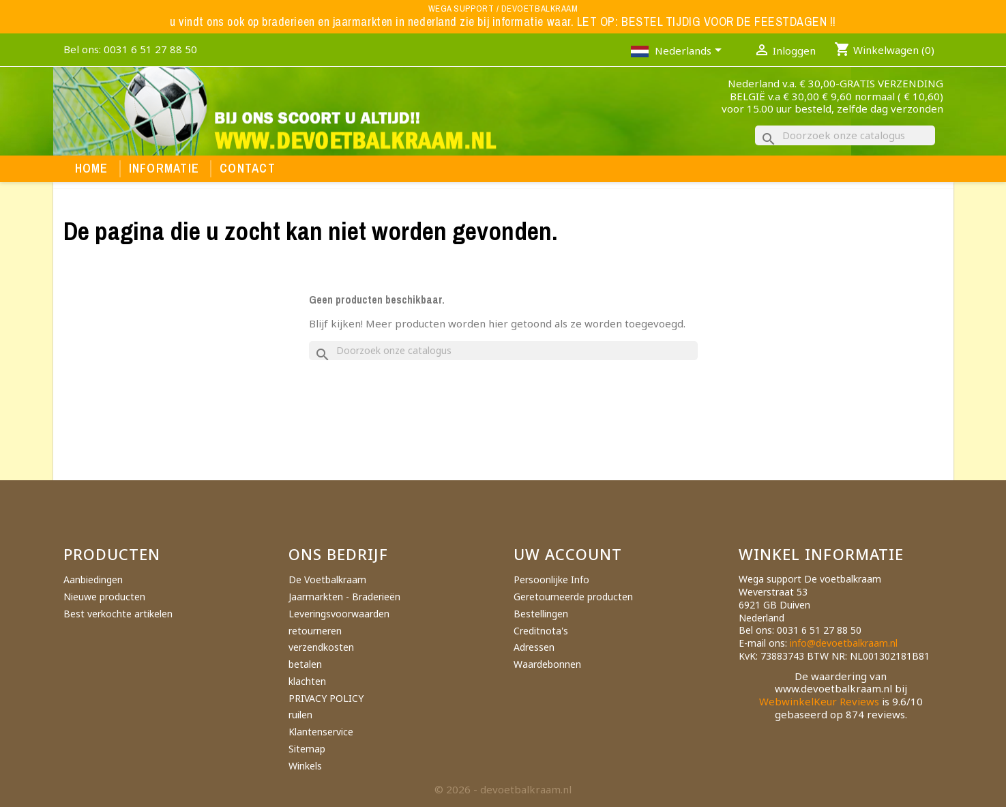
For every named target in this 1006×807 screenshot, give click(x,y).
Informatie (164, 168)
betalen (305, 664)
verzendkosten (321, 647)
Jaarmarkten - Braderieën (344, 596)
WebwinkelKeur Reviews (819, 701)
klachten (307, 681)
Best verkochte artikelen (118, 613)
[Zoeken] (845, 135)
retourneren (315, 630)
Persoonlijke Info (551, 579)
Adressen (534, 647)
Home (91, 168)
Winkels (305, 765)
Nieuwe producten (104, 596)
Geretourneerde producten (573, 596)
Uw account (568, 554)
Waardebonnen (547, 664)
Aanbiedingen (93, 579)
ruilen (300, 714)
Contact (248, 168)
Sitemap (307, 748)
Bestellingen (541, 613)
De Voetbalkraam (327, 579)
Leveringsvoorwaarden (339, 613)
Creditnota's (541, 630)
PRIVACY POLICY (326, 698)
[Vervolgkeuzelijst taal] (690, 52)
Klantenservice (321, 731)
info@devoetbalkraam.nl (844, 642)
